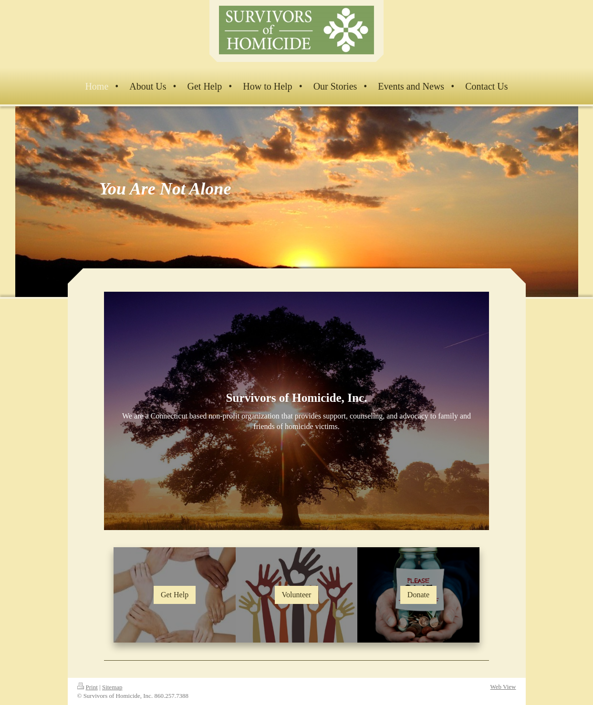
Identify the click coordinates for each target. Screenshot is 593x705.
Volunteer (297, 595)
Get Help (174, 595)
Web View (503, 686)
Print (87, 687)
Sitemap (112, 687)
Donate (418, 595)
